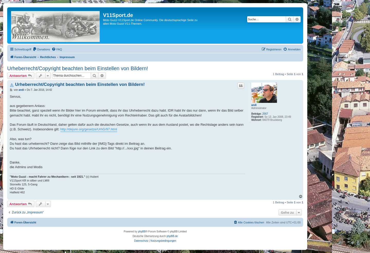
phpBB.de (172, 236)
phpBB (142, 231)
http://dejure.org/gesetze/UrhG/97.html (88, 129)
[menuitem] (41, 49)
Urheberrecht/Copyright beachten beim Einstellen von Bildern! (77, 68)
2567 (265, 113)
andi (254, 105)
